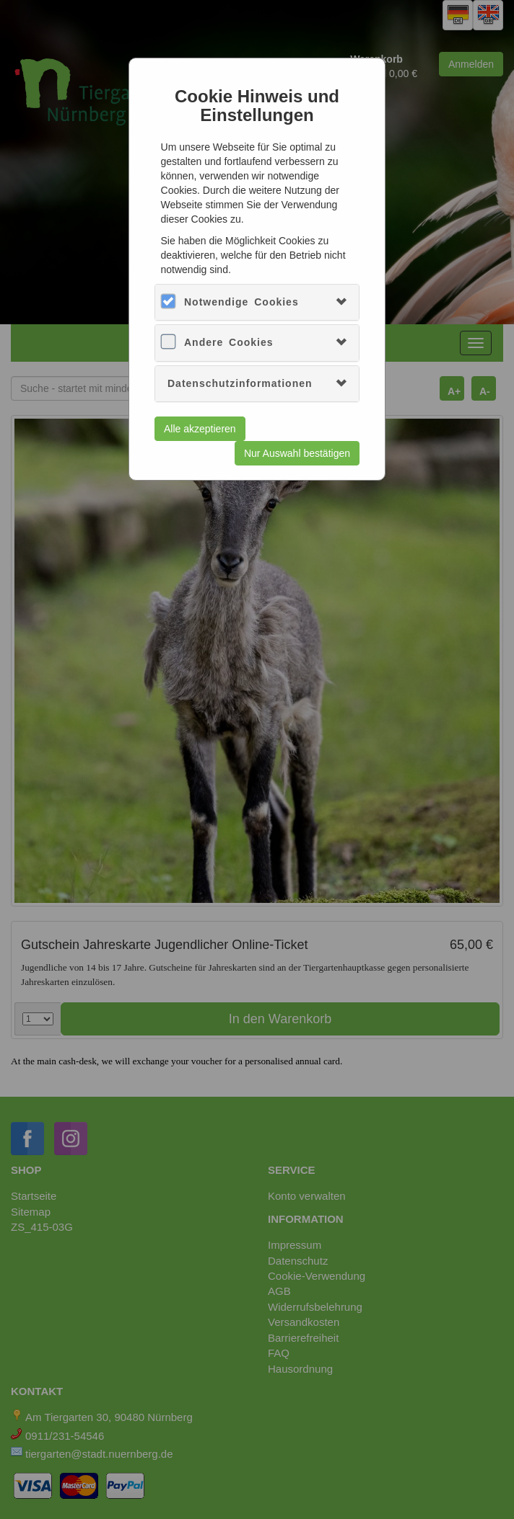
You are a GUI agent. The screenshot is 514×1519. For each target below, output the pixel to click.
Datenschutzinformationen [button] (240, 383)
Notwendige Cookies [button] (241, 302)
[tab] (257, 302)
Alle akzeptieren (200, 429)
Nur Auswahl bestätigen (297, 453)
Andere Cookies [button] (229, 342)
